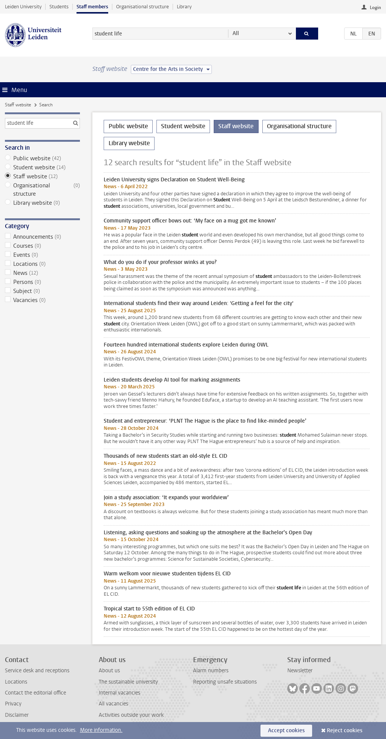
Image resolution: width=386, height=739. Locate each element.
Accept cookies (286, 730)
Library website (42, 203)
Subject (42, 291)
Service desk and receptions (37, 670)
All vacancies (113, 703)
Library (184, 6)
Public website (42, 158)
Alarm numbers (210, 670)
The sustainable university (128, 681)
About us (109, 670)
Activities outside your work (131, 715)
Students (59, 6)
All (236, 33)
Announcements (42, 237)
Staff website (18, 105)
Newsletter (299, 670)
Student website (42, 167)
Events (42, 255)
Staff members (92, 6)
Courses (42, 246)
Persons (42, 282)
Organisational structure (142, 6)
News (42, 273)
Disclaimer (17, 715)
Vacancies (42, 300)
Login (375, 8)
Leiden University (23, 6)
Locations (42, 264)
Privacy (13, 703)
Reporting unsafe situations (225, 681)
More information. (101, 730)
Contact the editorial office (35, 692)
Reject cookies (344, 730)
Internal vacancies (119, 692)
